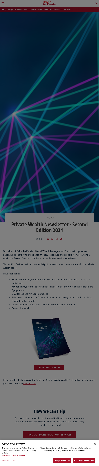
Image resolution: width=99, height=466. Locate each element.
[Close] (95, 444)
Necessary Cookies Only (84, 460)
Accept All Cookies (62, 460)
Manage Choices (8, 460)
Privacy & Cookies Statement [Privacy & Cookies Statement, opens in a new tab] (13, 455)
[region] (49, 453)
